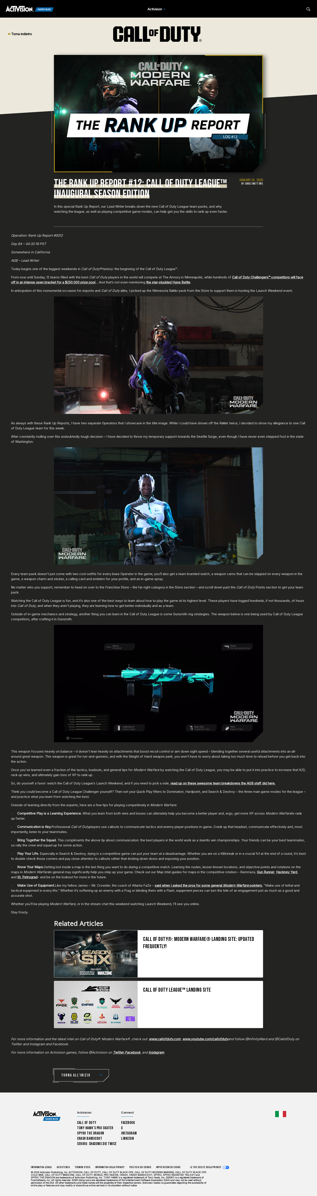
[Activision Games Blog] (30, 9)
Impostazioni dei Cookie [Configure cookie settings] (168, 1167)
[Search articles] (308, 9)
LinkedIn (127, 1138)
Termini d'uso (82, 1167)
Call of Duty (86, 1122)
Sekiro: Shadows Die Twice (96, 1144)
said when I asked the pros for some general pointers (208, 885)
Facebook (128, 1122)
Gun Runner (265, 872)
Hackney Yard (286, 872)
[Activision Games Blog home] (47, 1116)
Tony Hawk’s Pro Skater (95, 1128)
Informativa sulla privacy (110, 1167)
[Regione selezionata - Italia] (280, 1114)
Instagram (129, 1133)
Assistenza (63, 1167)
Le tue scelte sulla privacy (205, 1167)
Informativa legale (41, 1167)
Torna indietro (20, 34)
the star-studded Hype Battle (168, 282)
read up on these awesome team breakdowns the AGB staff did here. (223, 783)
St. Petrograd (27, 877)
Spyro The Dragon (90, 1133)
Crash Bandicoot (89, 1138)
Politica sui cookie (140, 1167)
